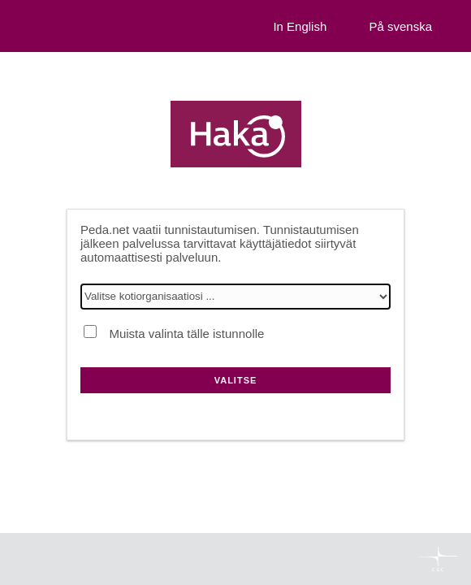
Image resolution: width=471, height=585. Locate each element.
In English (299, 26)
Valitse (235, 380)
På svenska (400, 26)
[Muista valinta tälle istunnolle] (90, 331)
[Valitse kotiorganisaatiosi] (235, 297)
